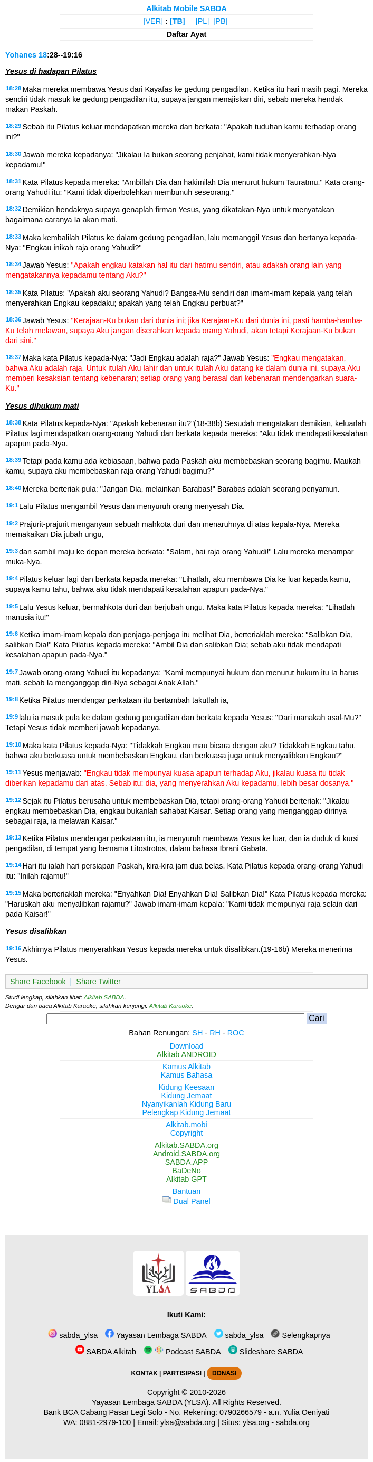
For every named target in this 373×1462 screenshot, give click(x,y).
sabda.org (293, 1422)
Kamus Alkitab (186, 1066)
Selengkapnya (300, 1335)
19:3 (12, 551)
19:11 (13, 772)
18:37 (13, 357)
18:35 (13, 292)
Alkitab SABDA (104, 997)
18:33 (13, 236)
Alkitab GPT (186, 1179)
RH (215, 1033)
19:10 (13, 744)
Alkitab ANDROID (186, 1054)
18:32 (13, 208)
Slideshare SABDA (265, 1351)
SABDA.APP (186, 1162)
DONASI (224, 1373)
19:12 (13, 800)
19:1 (12, 505)
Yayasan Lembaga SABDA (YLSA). (151, 1402)
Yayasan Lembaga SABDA (155, 1335)
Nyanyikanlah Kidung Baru (187, 1104)
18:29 (13, 125)
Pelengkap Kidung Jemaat (186, 1112)
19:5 (12, 606)
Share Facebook (38, 981)
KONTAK (144, 1373)
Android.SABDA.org (186, 1153)
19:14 (13, 865)
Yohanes (20, 55)
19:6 (12, 633)
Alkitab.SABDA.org (186, 1145)
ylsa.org (256, 1422)
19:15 (13, 893)
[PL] (202, 21)
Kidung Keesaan (187, 1087)
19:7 (12, 671)
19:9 (12, 716)
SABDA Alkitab (105, 1351)
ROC (235, 1033)
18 (43, 55)
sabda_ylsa (73, 1335)
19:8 (12, 699)
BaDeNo (186, 1170)
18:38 (13, 422)
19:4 (12, 578)
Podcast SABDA (182, 1351)
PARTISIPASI (182, 1373)
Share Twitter (98, 981)
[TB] (177, 21)
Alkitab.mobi (186, 1124)
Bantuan (187, 1191)
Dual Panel (186, 1201)
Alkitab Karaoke (170, 1006)
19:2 (12, 523)
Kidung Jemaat (186, 1095)
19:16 (13, 948)
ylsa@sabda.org (187, 1422)
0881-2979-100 (105, 1422)
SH (197, 1033)
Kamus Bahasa (187, 1075)
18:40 (13, 488)
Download (187, 1046)
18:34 (13, 264)
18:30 (13, 153)
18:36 (13, 319)
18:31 (13, 181)
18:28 (13, 88)
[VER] (154, 21)
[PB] (220, 21)
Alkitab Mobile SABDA (186, 8)
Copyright (186, 1133)
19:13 (13, 837)
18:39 (13, 460)
